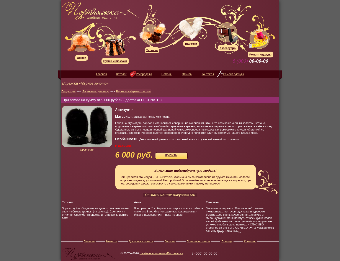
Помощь (167, 74)
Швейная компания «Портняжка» (161, 253)
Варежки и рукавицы (95, 91)
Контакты (208, 74)
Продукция (68, 91)
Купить (171, 155)
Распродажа (144, 74)
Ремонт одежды (233, 74)
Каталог (121, 74)
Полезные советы (198, 241)
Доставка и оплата (141, 241)
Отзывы (187, 74)
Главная (101, 74)
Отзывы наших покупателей (170, 195)
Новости (111, 241)
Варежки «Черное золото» (133, 91)
